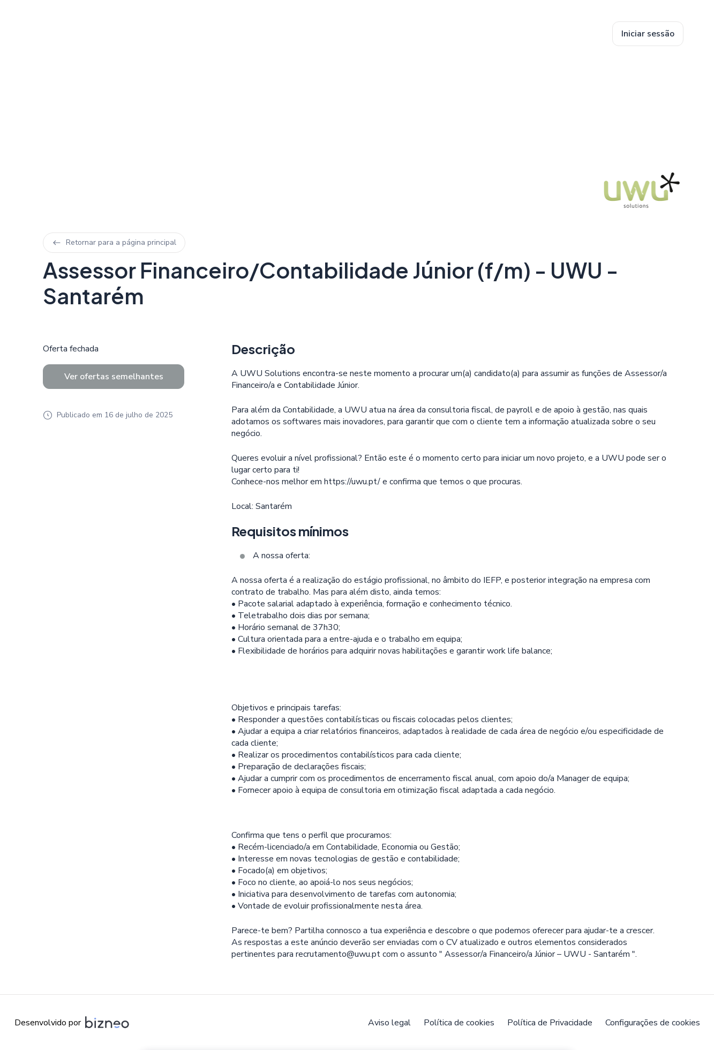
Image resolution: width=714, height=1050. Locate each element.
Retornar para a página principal (114, 242)
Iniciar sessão (647, 34)
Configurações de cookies (652, 1023)
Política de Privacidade (549, 1023)
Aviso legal (389, 1023)
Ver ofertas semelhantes (113, 376)
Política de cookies (459, 1023)
